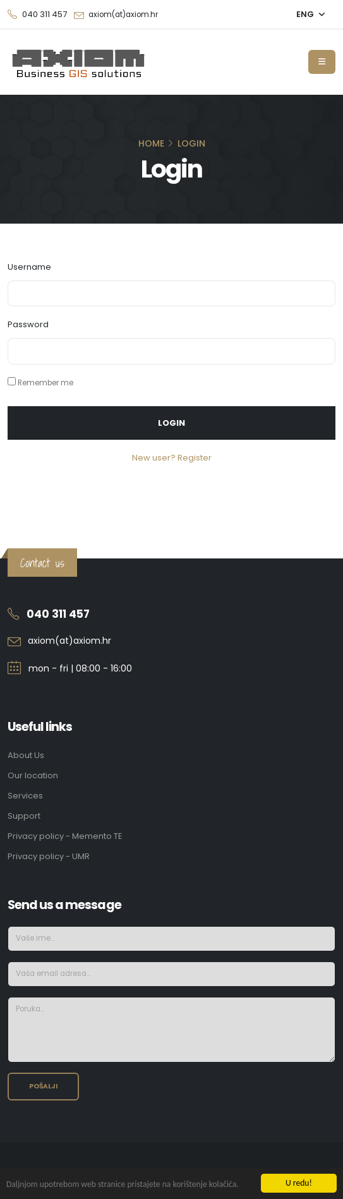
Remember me (45, 383)
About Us (26, 755)
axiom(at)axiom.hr (123, 14)
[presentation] (239, 1097)
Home (151, 143)
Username (29, 267)
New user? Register (172, 458)
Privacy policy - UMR (49, 856)
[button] (310, 14)
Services (25, 796)
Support (24, 816)
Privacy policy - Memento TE (65, 836)
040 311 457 (58, 614)
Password (28, 324)
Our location (33, 775)
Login (171, 423)
